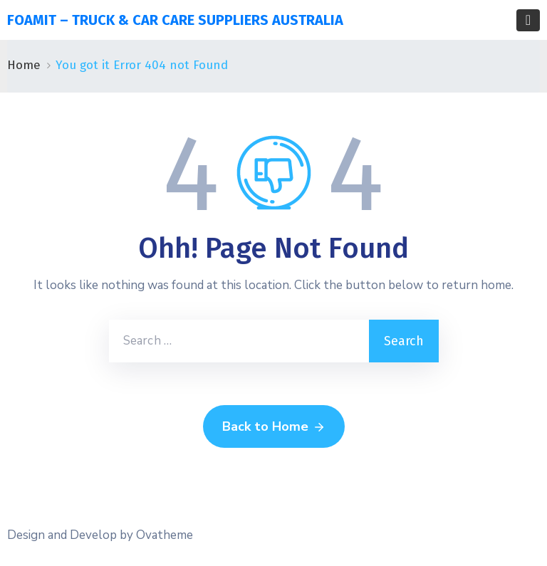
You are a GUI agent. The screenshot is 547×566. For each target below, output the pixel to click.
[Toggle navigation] (528, 20)
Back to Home (273, 427)
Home (24, 65)
